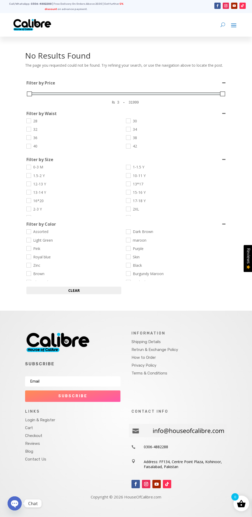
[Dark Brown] (128, 231)
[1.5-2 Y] (28, 175)
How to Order (143, 357)
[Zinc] (28, 265)
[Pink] (28, 248)
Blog (29, 451)
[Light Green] (28, 240)
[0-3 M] (28, 167)
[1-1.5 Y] (128, 167)
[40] (28, 146)
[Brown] (28, 273)
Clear (74, 290)
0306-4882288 (41, 3)
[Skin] (128, 256)
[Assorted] (28, 231)
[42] (128, 146)
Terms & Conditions (149, 373)
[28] (28, 120)
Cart (29, 427)
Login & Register (40, 420)
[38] (128, 137)
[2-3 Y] (28, 209)
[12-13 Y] (28, 183)
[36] (28, 137)
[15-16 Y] (128, 192)
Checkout (33, 435)
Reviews (32, 443)
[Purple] (128, 248)
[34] (128, 129)
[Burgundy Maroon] (128, 273)
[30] (128, 120)
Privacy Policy (143, 365)
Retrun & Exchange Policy (154, 349)
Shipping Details (146, 341)
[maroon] (128, 240)
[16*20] (28, 200)
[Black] (128, 265)
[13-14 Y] (28, 192)
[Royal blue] (28, 256)
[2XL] (128, 209)
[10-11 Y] (128, 175)
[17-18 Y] (128, 200)
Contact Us (35, 459)
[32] (28, 129)
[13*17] (128, 183)
